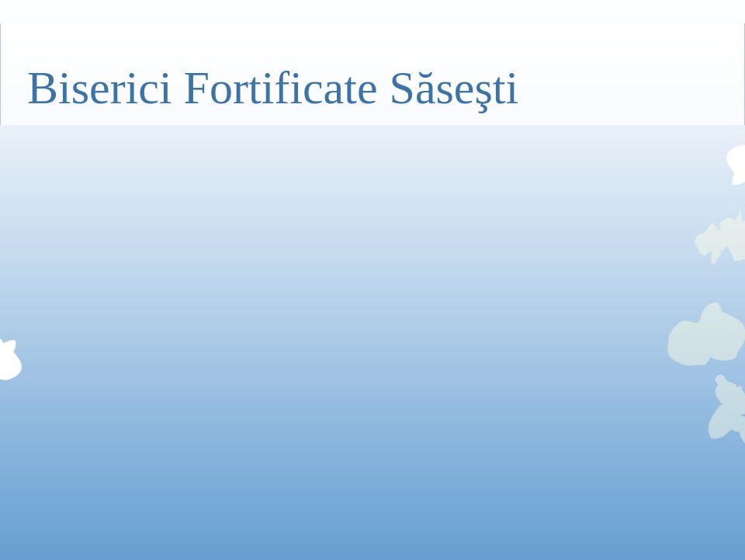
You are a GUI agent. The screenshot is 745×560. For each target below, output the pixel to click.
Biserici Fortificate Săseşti (272, 87)
